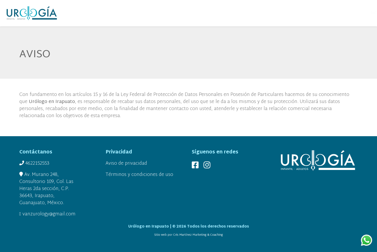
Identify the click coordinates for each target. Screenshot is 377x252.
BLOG (321, 13)
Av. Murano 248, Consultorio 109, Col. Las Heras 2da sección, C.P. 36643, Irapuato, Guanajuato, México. (46, 188)
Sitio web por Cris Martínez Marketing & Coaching (188, 234)
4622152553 (34, 163)
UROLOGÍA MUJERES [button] (199, 13)
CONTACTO (340, 13)
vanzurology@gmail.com (47, 214)
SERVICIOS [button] (124, 13)
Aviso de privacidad (126, 163)
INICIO (89, 13)
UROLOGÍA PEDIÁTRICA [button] (158, 13)
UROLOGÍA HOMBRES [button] (240, 13)
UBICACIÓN (303, 13)
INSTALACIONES (277, 13)
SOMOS (104, 13)
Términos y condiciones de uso (139, 174)
